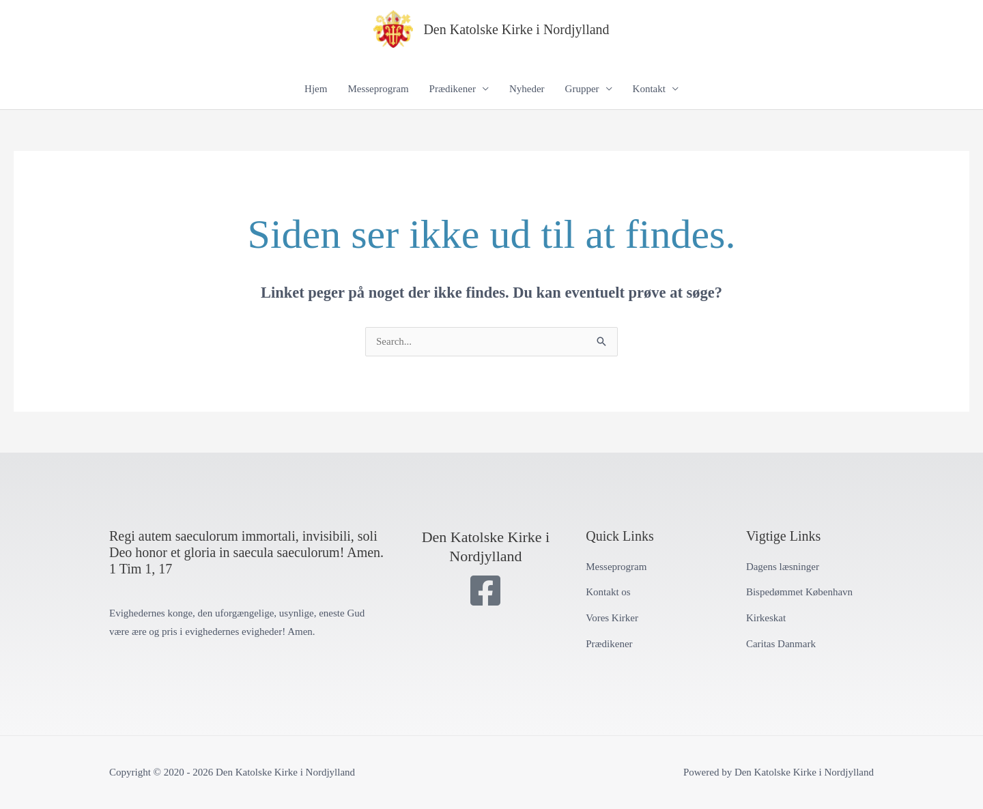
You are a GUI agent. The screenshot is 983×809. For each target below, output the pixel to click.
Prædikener (452, 88)
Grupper (582, 88)
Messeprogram (377, 88)
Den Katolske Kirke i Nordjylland (516, 29)
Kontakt (649, 88)
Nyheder (527, 88)
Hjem (315, 88)
